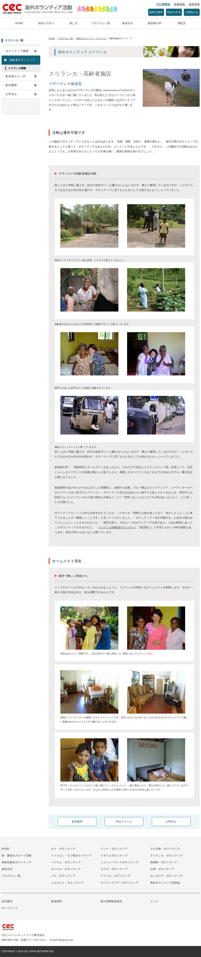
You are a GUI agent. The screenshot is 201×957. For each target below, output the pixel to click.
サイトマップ (10, 908)
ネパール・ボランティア (66, 869)
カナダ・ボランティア (114, 869)
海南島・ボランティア (163, 862)
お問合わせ (191, 12)
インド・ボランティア (114, 848)
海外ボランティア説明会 (165, 882)
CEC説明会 (163, 4)
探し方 (73, 23)
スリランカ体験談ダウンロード (117, 527)
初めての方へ (46, 23)
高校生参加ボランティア (16, 862)
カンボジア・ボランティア (166, 875)
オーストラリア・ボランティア (120, 882)
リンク (154, 901)
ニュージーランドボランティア (120, 862)
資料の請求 (156, 12)
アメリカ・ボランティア (115, 875)
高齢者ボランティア (22, 59)
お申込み (11, 94)
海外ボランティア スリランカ (91, 38)
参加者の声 (154, 23)
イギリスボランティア (114, 855)
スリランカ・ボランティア (166, 855)
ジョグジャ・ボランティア (67, 882)
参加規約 (56, 901)
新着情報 (179, 4)
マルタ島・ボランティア (165, 848)
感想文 (182, 23)
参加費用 (11, 85)
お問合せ (171, 821)
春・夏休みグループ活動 (16, 855)
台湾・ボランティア (162, 869)
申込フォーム (124, 821)
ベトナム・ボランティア (66, 862)
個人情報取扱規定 (111, 901)
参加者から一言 (15, 76)
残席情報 (194, 4)
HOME (19, 23)
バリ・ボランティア (63, 875)
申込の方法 (174, 12)
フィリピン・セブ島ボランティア (71, 855)
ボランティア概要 (17, 51)
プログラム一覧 (100, 23)
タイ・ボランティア (63, 848)
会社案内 (7, 901)
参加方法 (127, 23)
